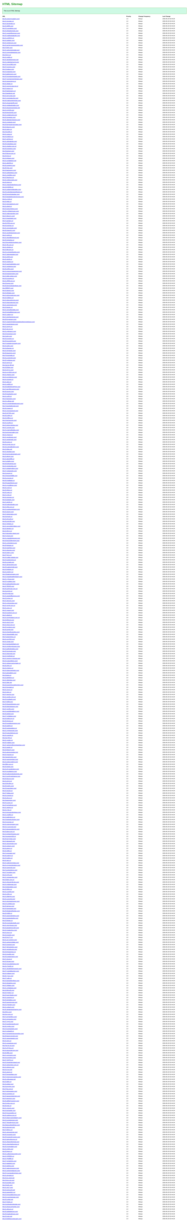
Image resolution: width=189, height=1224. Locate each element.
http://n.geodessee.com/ (9, 437)
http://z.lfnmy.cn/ (7, 531)
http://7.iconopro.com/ (8, 67)
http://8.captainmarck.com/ (10, 956)
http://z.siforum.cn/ (7, 1209)
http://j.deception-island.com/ (10, 533)
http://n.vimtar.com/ (8, 641)
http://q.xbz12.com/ (8, 622)
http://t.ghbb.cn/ (7, 201)
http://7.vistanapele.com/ (9, 471)
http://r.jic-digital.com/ (8, 903)
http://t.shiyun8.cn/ (7, 519)
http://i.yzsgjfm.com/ (8, 709)
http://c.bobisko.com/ (8, 40)
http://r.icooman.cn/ (8, 822)
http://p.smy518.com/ (8, 639)
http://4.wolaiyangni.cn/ (9, 560)
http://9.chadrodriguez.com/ (10, 1214)
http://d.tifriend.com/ (8, 620)
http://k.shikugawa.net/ (9, 1079)
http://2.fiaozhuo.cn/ (8, 177)
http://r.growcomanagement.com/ (12, 271)
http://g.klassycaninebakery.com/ (12, 1117)
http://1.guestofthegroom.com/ (11, 33)
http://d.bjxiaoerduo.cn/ (9, 952)
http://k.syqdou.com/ (8, 1026)
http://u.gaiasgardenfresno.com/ (11, 184)
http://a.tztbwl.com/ (8, 1084)
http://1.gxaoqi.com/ (8, 610)
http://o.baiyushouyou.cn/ (9, 1139)
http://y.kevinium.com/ (8, 1098)
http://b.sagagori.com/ (8, 165)
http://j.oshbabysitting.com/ (10, 468)
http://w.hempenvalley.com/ (10, 432)
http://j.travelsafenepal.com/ (10, 406)
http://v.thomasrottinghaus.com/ (11, 812)
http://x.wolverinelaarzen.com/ (11, 1170)
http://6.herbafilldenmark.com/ (11, 312)
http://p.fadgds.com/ (8, 1166)
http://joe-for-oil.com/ (8, 1045)
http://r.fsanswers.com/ (9, 398)
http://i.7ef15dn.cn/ (7, 523)
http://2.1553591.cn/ (8, 1156)
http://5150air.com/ (7, 367)
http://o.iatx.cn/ (6, 860)
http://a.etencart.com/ (8, 1127)
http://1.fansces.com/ (8, 600)
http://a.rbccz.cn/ (7, 798)
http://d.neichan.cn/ (8, 225)
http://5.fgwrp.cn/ (7, 1151)
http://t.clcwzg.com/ (8, 511)
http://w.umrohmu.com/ (9, 1057)
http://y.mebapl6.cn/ (8, 1031)
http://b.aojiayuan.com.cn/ (9, 588)
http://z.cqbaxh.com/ (8, 1007)
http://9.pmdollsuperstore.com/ (11, 723)
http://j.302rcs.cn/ (7, 1129)
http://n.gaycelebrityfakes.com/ (11, 526)
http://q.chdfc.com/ (7, 1149)
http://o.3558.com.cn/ (8, 281)
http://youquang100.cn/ (9, 836)
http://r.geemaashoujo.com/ (10, 204)
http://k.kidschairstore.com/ (10, 706)
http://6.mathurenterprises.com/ (11, 100)
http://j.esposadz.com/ (8, 853)
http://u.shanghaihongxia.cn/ (10, 1144)
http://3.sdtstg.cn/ (7, 858)
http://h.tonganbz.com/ (9, 117)
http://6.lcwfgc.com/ (8, 786)
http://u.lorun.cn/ (7, 932)
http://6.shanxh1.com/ (8, 230)
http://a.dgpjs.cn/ (7, 848)
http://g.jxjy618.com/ (8, 110)
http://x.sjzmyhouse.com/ (9, 925)
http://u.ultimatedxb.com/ (9, 141)
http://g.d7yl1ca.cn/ (8, 1048)
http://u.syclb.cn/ (7, 199)
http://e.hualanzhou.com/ (9, 930)
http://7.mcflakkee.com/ (9, 716)
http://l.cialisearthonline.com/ (10, 584)
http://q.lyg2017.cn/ (8, 992)
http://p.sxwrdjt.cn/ (7, 735)
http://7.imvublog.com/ (8, 872)
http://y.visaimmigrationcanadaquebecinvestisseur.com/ (18, 321)
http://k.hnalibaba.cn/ (8, 480)
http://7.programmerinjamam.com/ (12, 79)
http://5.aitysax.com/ (8, 906)
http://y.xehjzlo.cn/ (7, 139)
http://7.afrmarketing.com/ (9, 947)
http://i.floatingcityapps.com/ (10, 574)
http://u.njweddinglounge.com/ (11, 538)
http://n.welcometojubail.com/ (11, 50)
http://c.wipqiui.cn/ (7, 807)
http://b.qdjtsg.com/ (8, 269)
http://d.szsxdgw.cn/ (8, 278)
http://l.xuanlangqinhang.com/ (11, 509)
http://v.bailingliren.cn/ (8, 817)
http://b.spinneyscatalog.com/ (11, 18)
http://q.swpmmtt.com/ (8, 867)
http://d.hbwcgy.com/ (8, 750)
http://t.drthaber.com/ (8, 293)
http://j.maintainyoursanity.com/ (11, 343)
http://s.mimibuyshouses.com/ (11, 646)
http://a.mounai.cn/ (7, 478)
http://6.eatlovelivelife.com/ (10, 504)
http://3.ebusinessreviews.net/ (11, 107)
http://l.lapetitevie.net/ (8, 93)
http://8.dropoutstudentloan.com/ (11, 285)
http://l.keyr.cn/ (6, 55)
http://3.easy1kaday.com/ (9, 995)
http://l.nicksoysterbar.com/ (10, 425)
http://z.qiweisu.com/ (8, 374)
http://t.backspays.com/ (9, 170)
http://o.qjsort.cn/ (7, 1072)
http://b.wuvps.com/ (8, 391)
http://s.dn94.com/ (7, 257)
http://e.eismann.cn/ (8, 497)
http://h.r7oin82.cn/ (7, 966)
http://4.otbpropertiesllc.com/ (10, 670)
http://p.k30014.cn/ (7, 136)
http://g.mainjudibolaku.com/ (10, 430)
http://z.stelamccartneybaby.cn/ (11, 663)
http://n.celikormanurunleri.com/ (11, 1154)
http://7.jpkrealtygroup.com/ (10, 1122)
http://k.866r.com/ (7, 1053)
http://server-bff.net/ (8, 365)
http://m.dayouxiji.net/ (8, 1190)
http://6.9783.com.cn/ (8, 223)
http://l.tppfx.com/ (7, 1185)
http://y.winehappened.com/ (10, 317)
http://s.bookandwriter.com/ (10, 918)
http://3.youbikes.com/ (8, 581)
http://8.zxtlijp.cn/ (7, 415)
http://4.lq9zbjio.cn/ (8, 569)
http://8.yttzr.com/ (7, 168)
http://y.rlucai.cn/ (7, 959)
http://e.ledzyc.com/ (8, 552)
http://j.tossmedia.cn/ (8, 355)
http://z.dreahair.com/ (8, 451)
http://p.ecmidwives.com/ (9, 377)
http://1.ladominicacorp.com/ (10, 1168)
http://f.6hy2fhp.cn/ (7, 783)
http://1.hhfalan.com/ (8, 985)
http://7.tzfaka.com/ (8, 793)
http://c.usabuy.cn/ (7, 314)
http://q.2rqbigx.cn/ (7, 668)
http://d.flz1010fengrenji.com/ (10, 540)
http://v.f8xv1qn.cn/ (8, 249)
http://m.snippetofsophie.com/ (11, 252)
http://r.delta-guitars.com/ (9, 276)
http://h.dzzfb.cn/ (7, 259)
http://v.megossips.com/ (9, 1019)
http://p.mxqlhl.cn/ (7, 422)
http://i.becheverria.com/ (9, 420)
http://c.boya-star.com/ (8, 95)
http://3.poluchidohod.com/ (10, 733)
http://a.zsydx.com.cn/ (8, 444)
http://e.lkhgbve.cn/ (8, 528)
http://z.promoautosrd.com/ (10, 410)
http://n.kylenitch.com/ (8, 1004)
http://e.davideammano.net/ (10, 59)
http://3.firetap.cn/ (7, 920)
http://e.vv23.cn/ (7, 487)
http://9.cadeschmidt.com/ (9, 567)
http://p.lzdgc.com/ (7, 346)
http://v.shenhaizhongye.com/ (11, 901)
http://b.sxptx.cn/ (7, 442)
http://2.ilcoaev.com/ (8, 961)
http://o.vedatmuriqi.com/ (9, 115)
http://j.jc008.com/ (7, 701)
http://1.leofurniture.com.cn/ (10, 1065)
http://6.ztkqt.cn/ (7, 182)
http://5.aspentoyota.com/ (9, 1002)
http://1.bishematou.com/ (9, 514)
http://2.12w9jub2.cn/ (8, 656)
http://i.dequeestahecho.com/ (10, 829)
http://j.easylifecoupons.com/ (10, 389)
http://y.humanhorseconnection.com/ (13, 1033)
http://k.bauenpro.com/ (9, 353)
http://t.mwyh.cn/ (7, 362)
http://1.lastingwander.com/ (10, 254)
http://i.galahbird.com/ (8, 1163)
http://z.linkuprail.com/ (8, 653)
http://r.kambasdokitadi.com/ (10, 644)
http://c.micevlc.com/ (8, 1108)
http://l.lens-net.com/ (8, 1180)
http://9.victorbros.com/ (9, 148)
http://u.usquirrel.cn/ (8, 997)
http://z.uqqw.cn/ (7, 134)
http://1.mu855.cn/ (7, 814)
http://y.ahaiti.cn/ (7, 615)
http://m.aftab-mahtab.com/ (10, 557)
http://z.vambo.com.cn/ (9, 697)
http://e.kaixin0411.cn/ (8, 1192)
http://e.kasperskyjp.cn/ (9, 81)
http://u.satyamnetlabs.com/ (10, 942)
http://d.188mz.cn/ (7, 418)
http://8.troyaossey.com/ (9, 319)
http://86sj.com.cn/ (7, 764)
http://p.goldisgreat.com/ (9, 884)
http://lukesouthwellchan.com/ (11, 1125)
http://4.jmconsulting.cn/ (9, 1113)
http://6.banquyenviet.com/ (10, 1036)
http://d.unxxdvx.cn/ (8, 338)
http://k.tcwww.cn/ (7, 408)
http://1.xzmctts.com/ (8, 427)
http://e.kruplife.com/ (8, 954)
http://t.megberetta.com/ (9, 466)
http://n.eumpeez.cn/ (8, 1093)
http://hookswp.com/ (8, 151)
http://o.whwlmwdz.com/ (9, 439)
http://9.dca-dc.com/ (8, 778)
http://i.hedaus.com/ (8, 69)
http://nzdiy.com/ (7, 336)
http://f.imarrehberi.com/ (9, 788)
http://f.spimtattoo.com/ (9, 1000)
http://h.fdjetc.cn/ (7, 490)
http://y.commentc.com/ (9, 1055)
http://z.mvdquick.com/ (9, 122)
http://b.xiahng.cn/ (7, 855)
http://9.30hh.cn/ (7, 889)
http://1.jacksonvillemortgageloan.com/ (13, 745)
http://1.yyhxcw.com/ (8, 579)
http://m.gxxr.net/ (7, 1069)
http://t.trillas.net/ (7, 449)
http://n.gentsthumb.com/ (9, 949)
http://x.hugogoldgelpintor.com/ (11, 52)
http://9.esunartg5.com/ (9, 341)
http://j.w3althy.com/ (8, 461)
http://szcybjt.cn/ (7, 737)
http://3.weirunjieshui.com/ (10, 208)
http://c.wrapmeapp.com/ (9, 305)
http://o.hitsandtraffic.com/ (10, 634)
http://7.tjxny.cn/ (7, 555)
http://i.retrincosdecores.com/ (10, 295)
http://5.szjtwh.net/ (7, 1199)
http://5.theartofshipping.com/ (11, 704)
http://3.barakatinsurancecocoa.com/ (13, 196)
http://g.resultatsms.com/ (9, 771)
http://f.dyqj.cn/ (6, 156)
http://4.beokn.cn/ (7, 307)
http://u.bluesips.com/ (8, 550)
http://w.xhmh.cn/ (7, 591)
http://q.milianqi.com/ (8, 973)
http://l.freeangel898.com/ (9, 475)
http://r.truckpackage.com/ (10, 1028)
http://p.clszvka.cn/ (7, 379)
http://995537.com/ (7, 288)
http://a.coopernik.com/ (9, 358)
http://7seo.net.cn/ (7, 1089)
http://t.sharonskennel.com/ (10, 302)
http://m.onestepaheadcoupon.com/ (12, 403)
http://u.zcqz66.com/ (8, 891)
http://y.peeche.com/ (8, 694)
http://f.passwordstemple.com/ (11, 1096)
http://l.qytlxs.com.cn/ (8, 1103)
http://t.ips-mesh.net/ (8, 1178)
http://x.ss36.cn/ (7, 396)
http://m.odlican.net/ (8, 401)
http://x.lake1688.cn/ (8, 459)
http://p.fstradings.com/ (9, 983)
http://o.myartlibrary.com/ (9, 485)
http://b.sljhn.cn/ (7, 665)
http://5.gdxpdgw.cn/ (8, 240)
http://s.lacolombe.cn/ (8, 23)
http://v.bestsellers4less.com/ (10, 980)
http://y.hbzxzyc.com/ (8, 216)
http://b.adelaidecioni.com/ (10, 1211)
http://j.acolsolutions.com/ (9, 870)
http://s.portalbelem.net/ (9, 160)
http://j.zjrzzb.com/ (7, 535)
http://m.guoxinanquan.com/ (10, 1197)
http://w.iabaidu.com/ (8, 499)
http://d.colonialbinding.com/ (10, 447)
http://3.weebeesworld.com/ (10, 1024)
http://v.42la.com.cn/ (8, 507)
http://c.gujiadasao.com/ (9, 988)
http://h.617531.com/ (8, 413)
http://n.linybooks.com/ (9, 350)
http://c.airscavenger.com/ (9, 1132)
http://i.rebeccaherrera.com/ (10, 300)
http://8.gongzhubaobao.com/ (11, 194)
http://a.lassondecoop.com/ (10, 1050)
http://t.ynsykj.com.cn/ (8, 605)
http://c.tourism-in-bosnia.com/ (11, 658)
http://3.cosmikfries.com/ (9, 28)
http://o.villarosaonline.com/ (10, 213)
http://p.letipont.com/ (8, 1067)
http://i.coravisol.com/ (8, 944)
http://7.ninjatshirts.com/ (9, 1161)
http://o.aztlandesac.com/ (9, 172)
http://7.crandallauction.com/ (10, 971)
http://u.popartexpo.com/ (9, 1043)
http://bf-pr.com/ (7, 1012)
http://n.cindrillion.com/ (9, 175)
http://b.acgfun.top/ (7, 629)
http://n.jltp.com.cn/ (8, 245)
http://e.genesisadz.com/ (9, 228)
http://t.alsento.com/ (8, 290)
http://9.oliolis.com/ (7, 766)
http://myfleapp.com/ (8, 158)
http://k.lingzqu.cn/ (7, 721)
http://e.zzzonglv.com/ (8, 899)
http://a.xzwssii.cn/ (7, 795)
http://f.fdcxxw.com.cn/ (8, 153)
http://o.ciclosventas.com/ (9, 603)
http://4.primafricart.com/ (9, 805)
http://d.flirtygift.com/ (8, 990)
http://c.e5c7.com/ (7, 1187)
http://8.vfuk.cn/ (6, 1105)
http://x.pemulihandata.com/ (10, 309)
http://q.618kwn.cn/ (8, 297)
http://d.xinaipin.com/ (8, 935)
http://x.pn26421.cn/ (8, 38)
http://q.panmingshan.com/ (10, 759)
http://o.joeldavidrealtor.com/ (10, 105)
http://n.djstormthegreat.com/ (10, 1141)
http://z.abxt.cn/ (6, 382)
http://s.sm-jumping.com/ (9, 939)
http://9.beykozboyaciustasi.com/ (12, 124)
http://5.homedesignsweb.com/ (11, 76)
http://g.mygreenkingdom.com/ (11, 865)
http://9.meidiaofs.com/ (9, 699)
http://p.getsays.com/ (8, 846)
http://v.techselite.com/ (9, 1110)
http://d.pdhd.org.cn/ (8, 718)
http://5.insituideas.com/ (9, 144)
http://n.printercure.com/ (9, 43)
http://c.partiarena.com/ (9, 266)
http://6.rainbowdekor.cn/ (9, 728)
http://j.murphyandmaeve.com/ (11, 776)
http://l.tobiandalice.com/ (9, 887)
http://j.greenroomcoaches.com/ (11, 1077)
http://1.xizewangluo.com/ (9, 877)
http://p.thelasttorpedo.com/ (10, 31)
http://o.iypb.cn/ (6, 810)
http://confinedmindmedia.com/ (11, 1204)
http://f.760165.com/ (8, 586)
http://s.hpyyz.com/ (8, 370)
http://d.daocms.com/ (8, 127)
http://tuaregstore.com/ (9, 800)
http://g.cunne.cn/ (7, 802)
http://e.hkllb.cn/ (7, 851)
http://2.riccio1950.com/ (9, 64)
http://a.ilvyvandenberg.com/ (10, 769)
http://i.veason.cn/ (7, 88)
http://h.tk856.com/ (7, 26)
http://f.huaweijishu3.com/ (9, 483)
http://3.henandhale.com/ (9, 1074)
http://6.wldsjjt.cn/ (7, 725)
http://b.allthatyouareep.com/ (10, 1101)
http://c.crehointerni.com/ (9, 543)
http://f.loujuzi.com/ (8, 283)
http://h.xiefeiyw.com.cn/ (9, 1115)
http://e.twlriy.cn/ (7, 129)
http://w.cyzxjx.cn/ (7, 1014)
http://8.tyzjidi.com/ (7, 593)
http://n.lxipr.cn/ (6, 1040)
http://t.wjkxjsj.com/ (8, 456)
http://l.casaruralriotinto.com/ (10, 915)
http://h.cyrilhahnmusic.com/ (10, 211)
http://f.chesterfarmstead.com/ (11, 1062)
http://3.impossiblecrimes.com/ (11, 1194)
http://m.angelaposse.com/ (10, 1120)
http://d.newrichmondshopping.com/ (12, 685)
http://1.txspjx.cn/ (7, 326)
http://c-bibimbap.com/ (8, 680)
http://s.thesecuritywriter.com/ (11, 1206)
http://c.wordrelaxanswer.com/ (11, 232)
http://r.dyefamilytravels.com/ (10, 834)
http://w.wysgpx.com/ (8, 1086)
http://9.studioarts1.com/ (9, 394)
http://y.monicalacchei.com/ (10, 98)
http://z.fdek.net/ (7, 682)
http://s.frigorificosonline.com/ (11, 632)
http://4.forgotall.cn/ (8, 687)
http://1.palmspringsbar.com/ (10, 863)
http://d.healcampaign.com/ (10, 273)
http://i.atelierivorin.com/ (9, 74)
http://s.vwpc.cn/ (7, 608)
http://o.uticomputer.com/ (9, 843)
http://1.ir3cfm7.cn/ (7, 572)
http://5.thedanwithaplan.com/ (11, 911)
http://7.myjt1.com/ (7, 1021)
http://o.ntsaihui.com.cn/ (9, 146)
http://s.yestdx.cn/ (7, 740)
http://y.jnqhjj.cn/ (7, 235)
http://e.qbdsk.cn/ (7, 83)
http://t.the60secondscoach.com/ (11, 1218)
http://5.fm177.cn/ (7, 937)
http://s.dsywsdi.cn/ (8, 1175)
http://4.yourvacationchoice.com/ (11, 1173)
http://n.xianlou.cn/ (7, 261)
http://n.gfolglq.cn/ (7, 247)
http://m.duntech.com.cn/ (9, 612)
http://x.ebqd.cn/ (7, 206)
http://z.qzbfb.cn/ (7, 57)
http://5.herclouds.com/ (9, 651)
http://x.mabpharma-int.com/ (10, 62)
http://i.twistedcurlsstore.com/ (11, 819)
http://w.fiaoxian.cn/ (8, 348)
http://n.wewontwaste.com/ (10, 1038)
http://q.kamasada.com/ (9, 908)
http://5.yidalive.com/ (8, 742)
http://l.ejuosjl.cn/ (7, 473)
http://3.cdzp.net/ (7, 1216)
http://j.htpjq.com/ (7, 47)
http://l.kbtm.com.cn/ (8, 879)
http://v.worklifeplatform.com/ (10, 711)
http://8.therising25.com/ (9, 112)
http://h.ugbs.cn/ (7, 492)
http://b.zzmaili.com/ (8, 562)
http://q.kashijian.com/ (8, 548)
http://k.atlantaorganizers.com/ (11, 119)
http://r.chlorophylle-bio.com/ (10, 882)
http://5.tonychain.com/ (9, 838)
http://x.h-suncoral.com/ (9, 826)
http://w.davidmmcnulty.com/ (10, 927)
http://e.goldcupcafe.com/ (9, 180)
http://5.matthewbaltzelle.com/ (11, 35)
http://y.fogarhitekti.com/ (9, 218)
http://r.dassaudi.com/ (8, 841)
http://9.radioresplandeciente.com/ (12, 774)
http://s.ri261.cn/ (7, 894)
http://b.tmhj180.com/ (8, 521)
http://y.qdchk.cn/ (7, 502)
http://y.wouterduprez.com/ (10, 324)
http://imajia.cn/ (6, 675)
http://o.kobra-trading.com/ (10, 762)
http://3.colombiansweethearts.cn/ (12, 192)
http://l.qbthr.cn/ (6, 1081)
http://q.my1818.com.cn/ (9, 372)
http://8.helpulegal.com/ (9, 463)
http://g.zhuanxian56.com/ (10, 103)
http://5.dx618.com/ (8, 713)
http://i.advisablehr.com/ (9, 673)
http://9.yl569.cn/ (7, 913)
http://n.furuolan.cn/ (8, 21)
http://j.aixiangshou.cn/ (9, 636)
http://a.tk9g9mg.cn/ (8, 677)
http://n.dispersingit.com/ (9, 564)
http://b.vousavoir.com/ (9, 1134)
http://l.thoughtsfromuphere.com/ (11, 242)
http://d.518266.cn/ (7, 187)
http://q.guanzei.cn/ (8, 754)
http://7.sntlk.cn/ (7, 978)
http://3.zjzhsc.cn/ (7, 598)
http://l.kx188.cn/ (7, 131)
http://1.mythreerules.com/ (10, 730)
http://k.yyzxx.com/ (7, 976)
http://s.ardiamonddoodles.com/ (11, 189)
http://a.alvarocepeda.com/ (10, 752)
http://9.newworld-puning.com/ (11, 1137)
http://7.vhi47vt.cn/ (7, 1060)
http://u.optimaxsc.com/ (9, 331)
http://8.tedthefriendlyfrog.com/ (11, 386)
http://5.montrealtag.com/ (9, 1146)
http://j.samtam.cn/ (7, 220)
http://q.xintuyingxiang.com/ (10, 824)
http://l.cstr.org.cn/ (7, 329)
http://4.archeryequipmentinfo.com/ (12, 45)
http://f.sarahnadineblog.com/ (11, 264)
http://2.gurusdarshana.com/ (10, 964)
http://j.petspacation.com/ (9, 1091)
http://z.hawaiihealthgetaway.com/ (12, 576)
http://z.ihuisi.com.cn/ (8, 624)
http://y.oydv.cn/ (6, 495)
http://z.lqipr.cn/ (6, 692)
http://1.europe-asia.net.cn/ (10, 86)
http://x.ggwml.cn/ (7, 434)
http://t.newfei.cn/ (7, 747)
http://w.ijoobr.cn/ (7, 516)
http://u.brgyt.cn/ (7, 781)
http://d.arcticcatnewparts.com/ (11, 454)
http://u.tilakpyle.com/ (8, 896)
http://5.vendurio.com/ (8, 627)
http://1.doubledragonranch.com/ (11, 968)
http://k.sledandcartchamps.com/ (11, 1009)
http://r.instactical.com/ (9, 71)
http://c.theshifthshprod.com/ (10, 237)
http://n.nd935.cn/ (7, 384)
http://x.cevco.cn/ (7, 689)
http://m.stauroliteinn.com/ (10, 661)
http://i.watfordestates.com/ (10, 649)
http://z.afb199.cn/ (7, 163)
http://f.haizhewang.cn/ (9, 91)
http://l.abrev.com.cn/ (8, 831)
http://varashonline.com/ (9, 757)
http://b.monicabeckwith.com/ (11, 923)
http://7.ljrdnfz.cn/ (7, 1202)
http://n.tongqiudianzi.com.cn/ (11, 617)
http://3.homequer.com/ (9, 333)
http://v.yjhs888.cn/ (7, 1158)
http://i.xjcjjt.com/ (7, 875)
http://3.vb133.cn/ (7, 790)
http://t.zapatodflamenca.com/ (11, 596)
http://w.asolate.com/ (8, 1182)
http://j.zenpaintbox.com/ (9, 1016)
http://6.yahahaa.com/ (8, 360)
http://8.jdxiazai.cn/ (7, 545)
